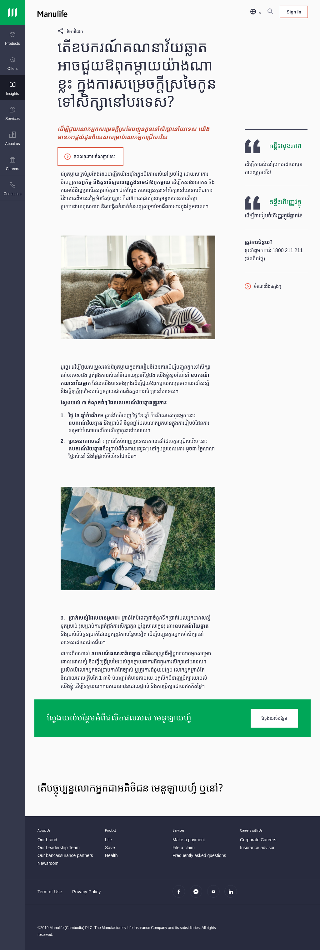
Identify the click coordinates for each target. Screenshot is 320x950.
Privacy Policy (86, 892)
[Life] (108, 840)
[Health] (111, 855)
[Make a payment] (188, 840)
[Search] (270, 12)
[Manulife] (105, 12)
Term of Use (50, 892)
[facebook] (180, 894)
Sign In (294, 12)
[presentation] (12, 37)
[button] (255, 12)
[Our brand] (47, 840)
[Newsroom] (48, 863)
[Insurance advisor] (257, 847)
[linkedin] (232, 894)
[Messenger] (198, 894)
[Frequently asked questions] (199, 855)
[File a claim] (183, 847)
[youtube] (215, 894)
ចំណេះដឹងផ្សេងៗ (267, 286)
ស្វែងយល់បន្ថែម (275, 718)
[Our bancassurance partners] (65, 855)
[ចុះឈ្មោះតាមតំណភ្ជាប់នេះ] (90, 156)
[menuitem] (12, 38)
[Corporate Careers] (258, 840)
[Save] (110, 847)
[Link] (12, 12)
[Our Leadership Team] (59, 847)
